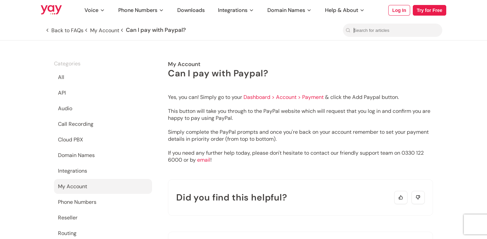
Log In (399, 10)
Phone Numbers (141, 10)
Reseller (68, 217)
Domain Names (289, 10)
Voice (94, 10)
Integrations (236, 10)
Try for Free (429, 10)
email (203, 159)
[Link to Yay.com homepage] (51, 10)
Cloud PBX (70, 139)
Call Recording (75, 123)
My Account (72, 186)
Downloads (191, 10)
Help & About (345, 10)
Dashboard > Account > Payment (284, 97)
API (62, 92)
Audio (65, 108)
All (61, 77)
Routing (67, 233)
